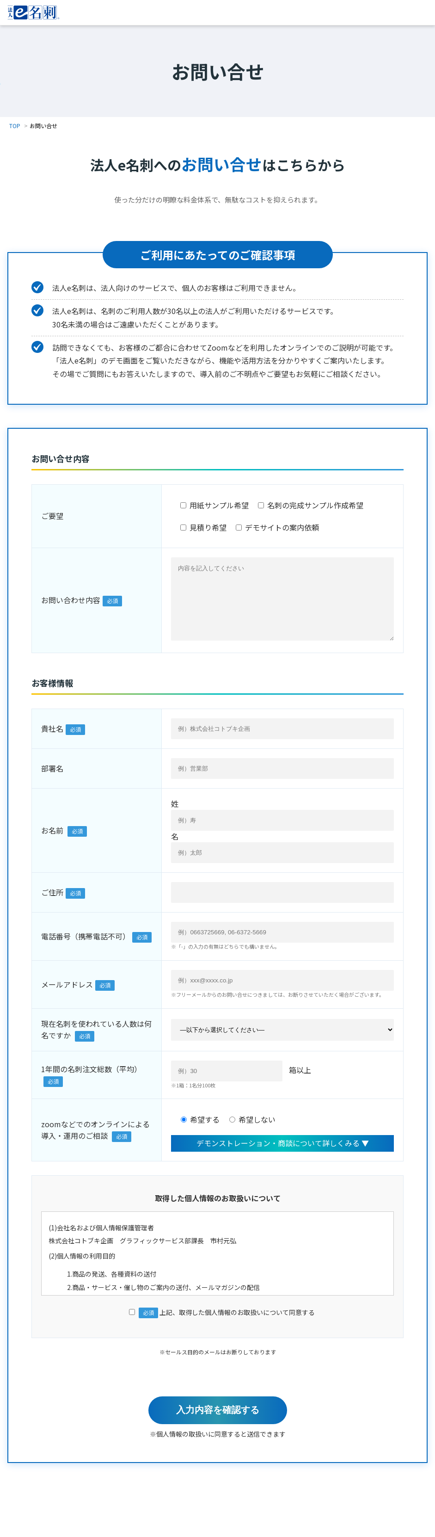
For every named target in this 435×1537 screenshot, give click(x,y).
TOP (14, 126)
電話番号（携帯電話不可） (85, 950)
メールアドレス (67, 998)
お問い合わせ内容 (70, 606)
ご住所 (52, 906)
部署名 (52, 782)
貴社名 (52, 742)
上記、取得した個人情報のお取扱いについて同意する (218, 1326)
